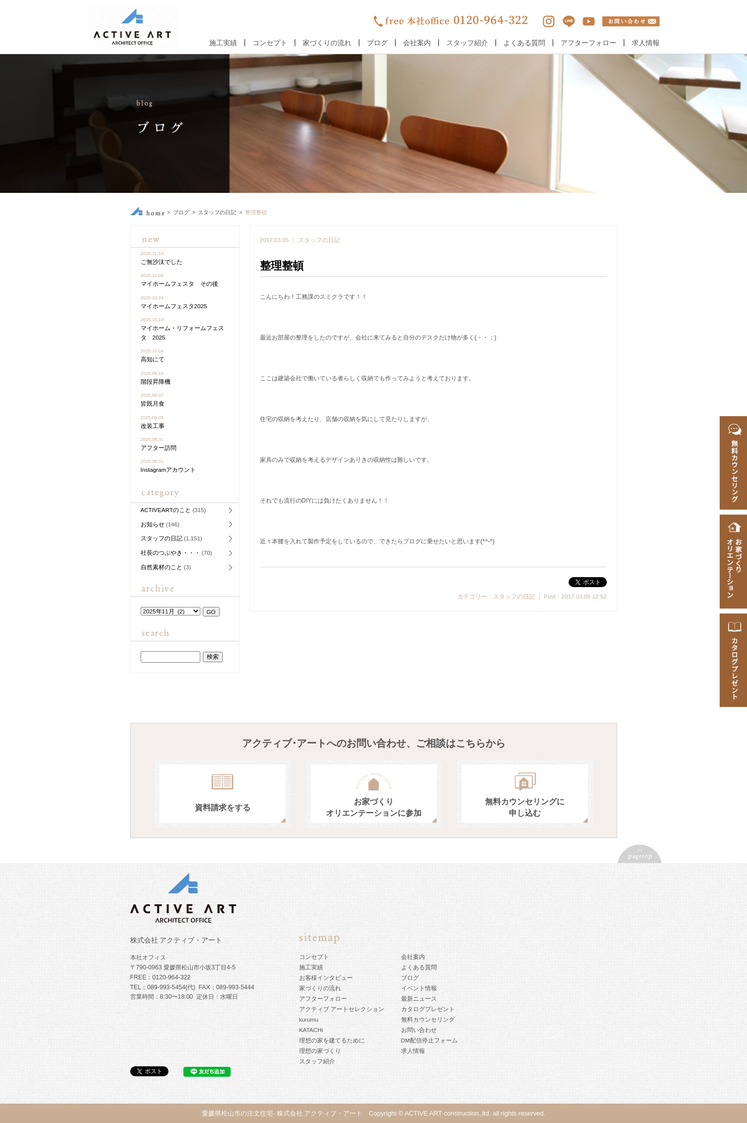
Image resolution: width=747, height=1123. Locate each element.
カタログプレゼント (428, 1009)
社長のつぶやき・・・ (170, 552)
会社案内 (417, 43)
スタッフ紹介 (467, 43)
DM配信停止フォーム (429, 1040)
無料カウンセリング (428, 1019)
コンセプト (269, 43)
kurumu (309, 1019)
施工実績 (223, 43)
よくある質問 (524, 43)
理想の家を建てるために (332, 1040)
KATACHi (311, 1030)
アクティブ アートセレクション (341, 1009)
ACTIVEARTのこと (166, 510)
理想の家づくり (320, 1050)
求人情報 (646, 43)
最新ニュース (419, 998)
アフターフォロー (588, 43)
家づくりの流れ (327, 43)
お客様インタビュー (326, 977)
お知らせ (153, 524)
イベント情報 (419, 988)
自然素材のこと (161, 567)
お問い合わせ (419, 1030)
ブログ (377, 43)
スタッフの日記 (217, 212)
